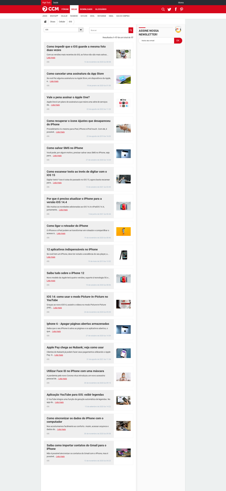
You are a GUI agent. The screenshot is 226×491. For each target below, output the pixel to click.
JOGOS (44, 16)
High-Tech (46, 2)
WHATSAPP (54, 16)
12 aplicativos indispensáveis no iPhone (72, 249)
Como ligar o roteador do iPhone (67, 225)
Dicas (74, 9)
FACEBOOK (74, 16)
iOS (70, 21)
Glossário (101, 9)
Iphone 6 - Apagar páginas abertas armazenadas (78, 323)
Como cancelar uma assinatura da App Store (75, 73)
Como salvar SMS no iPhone (65, 148)
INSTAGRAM (101, 16)
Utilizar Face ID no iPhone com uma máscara (75, 371)
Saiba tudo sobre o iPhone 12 (65, 273)
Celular (62, 21)
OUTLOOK (84, 16)
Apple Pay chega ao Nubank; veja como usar (75, 347)
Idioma (181, 2)
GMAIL (111, 16)
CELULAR (64, 16)
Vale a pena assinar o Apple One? (68, 97)
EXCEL (92, 16)
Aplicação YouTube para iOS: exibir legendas (75, 394)
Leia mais (51, 57)
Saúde (55, 2)
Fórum (65, 9)
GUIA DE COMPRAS (122, 16)
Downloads (86, 9)
